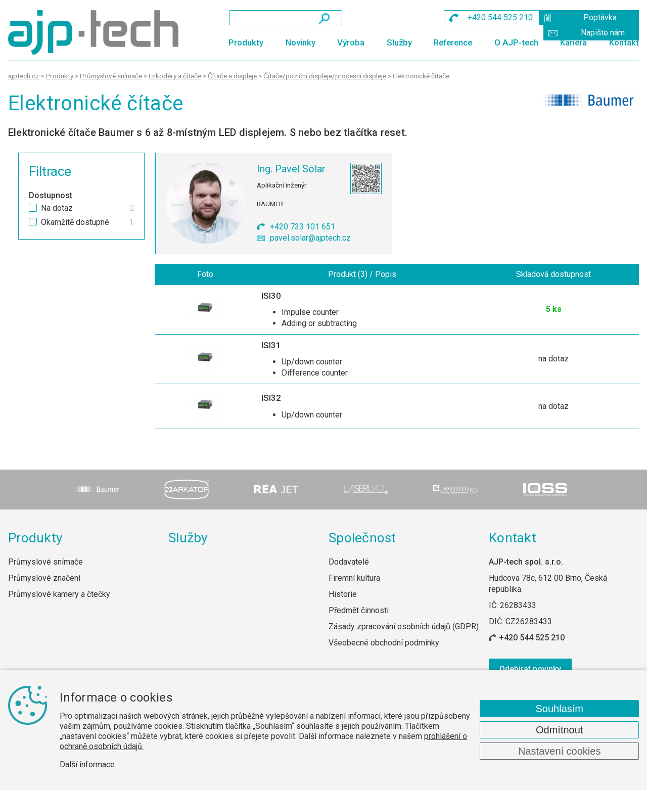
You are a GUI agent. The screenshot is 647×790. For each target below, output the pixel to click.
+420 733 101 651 (302, 226)
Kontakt (624, 42)
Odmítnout (559, 729)
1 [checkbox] (131, 222)
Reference (453, 42)
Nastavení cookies (559, 751)
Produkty (245, 42)
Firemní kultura (354, 578)
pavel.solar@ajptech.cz (310, 238)
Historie (343, 594)
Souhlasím (559, 708)
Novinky (300, 42)
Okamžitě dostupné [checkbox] (75, 222)
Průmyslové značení (44, 578)
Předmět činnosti (359, 611)
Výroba (350, 42)
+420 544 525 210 (532, 638)
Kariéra (573, 42)
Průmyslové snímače (45, 562)
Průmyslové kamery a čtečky (59, 594)
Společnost (362, 537)
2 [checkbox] (131, 208)
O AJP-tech (516, 42)
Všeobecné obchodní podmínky (384, 643)
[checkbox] (33, 208)
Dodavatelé (349, 562)
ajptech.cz (23, 76)
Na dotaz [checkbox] (57, 208)
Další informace (87, 764)
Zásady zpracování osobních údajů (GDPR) (404, 627)
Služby (399, 42)
